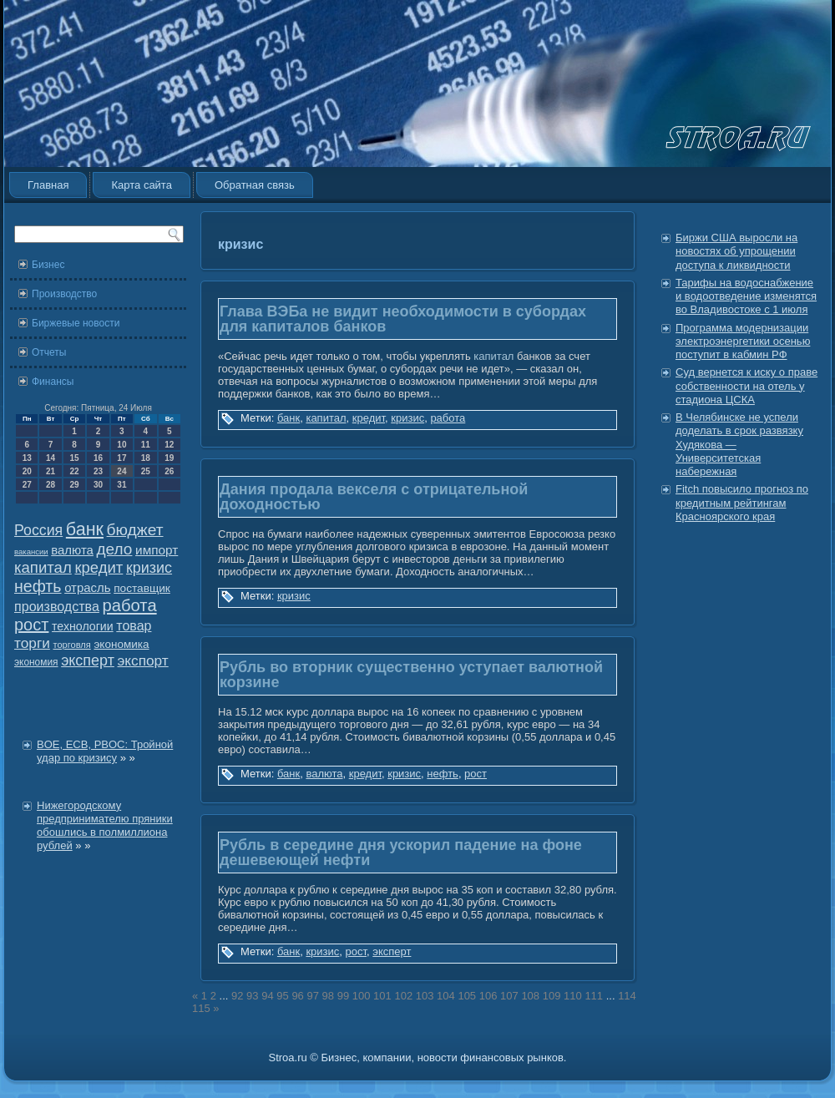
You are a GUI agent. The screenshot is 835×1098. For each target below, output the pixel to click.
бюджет (135, 530)
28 (50, 484)
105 (467, 995)
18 (145, 458)
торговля (71, 645)
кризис (149, 567)
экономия (36, 662)
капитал (43, 567)
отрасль (87, 587)
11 (145, 444)
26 (169, 471)
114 (627, 995)
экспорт (143, 660)
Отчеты (49, 352)
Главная (48, 185)
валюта (72, 550)
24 (121, 471)
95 (282, 995)
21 (50, 471)
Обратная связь (255, 185)
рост (31, 624)
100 (361, 995)
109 (552, 995)
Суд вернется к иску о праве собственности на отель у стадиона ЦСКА (746, 386)
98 (328, 995)
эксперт (87, 660)
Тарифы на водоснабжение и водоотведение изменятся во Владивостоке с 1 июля (746, 296)
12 (169, 444)
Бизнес (48, 265)
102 (403, 995)
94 (267, 995)
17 (121, 458)
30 (98, 484)
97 (312, 995)
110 (573, 995)
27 (27, 484)
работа (130, 605)
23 (98, 471)
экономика (121, 644)
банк (85, 529)
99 (343, 995)
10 (121, 444)
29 (73, 484)
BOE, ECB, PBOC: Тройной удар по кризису (105, 751)
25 (145, 471)
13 (27, 458)
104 (446, 995)
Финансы (52, 381)
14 (50, 458)
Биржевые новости (75, 323)
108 (530, 995)
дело (115, 549)
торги (32, 643)
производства (56, 606)
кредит (98, 567)
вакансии (31, 551)
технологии (83, 626)
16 (98, 458)
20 (27, 471)
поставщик (142, 588)
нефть (38, 586)
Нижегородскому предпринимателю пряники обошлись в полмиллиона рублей (105, 826)
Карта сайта (141, 185)
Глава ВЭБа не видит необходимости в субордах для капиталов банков (403, 319)
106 (488, 995)
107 (509, 995)
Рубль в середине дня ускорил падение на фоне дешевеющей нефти (401, 852)
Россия (38, 530)
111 (593, 995)
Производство (64, 294)
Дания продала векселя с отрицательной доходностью (374, 497)
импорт (156, 550)
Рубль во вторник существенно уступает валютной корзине (411, 675)
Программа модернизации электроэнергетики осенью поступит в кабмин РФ (743, 341)
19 (169, 458)
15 (73, 458)
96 (297, 995)
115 (201, 1008)
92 (237, 995)
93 (252, 995)
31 (121, 484)
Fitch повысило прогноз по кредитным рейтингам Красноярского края (742, 503)
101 (382, 995)
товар (133, 626)
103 (425, 995)
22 (73, 471)
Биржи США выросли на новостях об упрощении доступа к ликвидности (736, 251)
